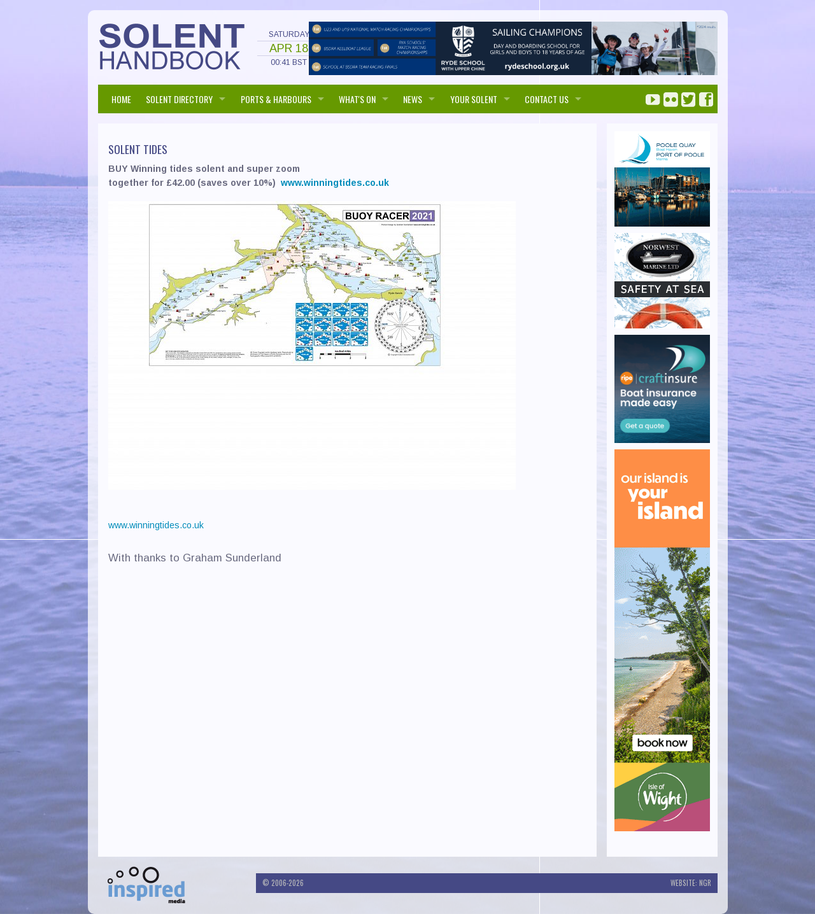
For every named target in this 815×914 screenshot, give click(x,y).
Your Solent (473, 99)
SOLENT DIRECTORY (179, 99)
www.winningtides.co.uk (335, 183)
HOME (121, 99)
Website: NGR (690, 883)
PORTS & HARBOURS (276, 99)
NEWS (412, 99)
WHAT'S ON (357, 99)
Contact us (547, 99)
